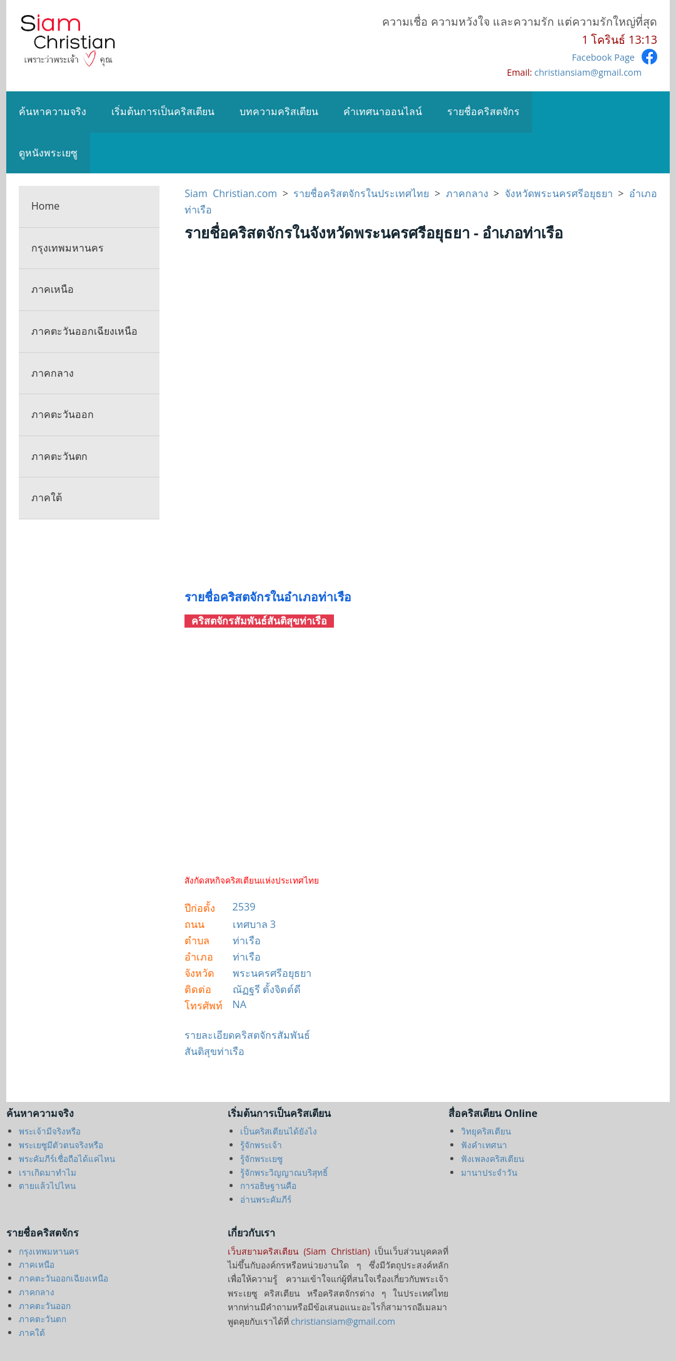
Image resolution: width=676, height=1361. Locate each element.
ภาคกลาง (52, 373)
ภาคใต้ (46, 497)
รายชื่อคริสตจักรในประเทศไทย (361, 193)
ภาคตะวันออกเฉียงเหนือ (84, 331)
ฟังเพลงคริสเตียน (492, 1159)
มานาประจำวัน (489, 1172)
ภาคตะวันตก (59, 456)
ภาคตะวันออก (62, 414)
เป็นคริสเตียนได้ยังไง (278, 1131)
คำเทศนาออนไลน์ (382, 111)
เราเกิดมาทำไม (47, 1172)
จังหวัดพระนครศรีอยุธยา (559, 193)
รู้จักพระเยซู (261, 1159)
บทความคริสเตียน (279, 111)
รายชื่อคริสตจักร (483, 111)
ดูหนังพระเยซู (48, 153)
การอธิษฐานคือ (268, 1185)
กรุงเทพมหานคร (67, 248)
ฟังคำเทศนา (484, 1145)
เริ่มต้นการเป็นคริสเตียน (162, 111)
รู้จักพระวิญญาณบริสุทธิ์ (284, 1172)
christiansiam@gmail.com (588, 72)
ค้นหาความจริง (52, 111)
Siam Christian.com (233, 193)
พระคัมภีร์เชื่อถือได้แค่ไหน (67, 1159)
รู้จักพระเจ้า (261, 1145)
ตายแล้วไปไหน (47, 1185)
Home (45, 206)
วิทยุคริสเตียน (486, 1131)
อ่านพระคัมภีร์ (265, 1199)
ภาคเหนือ (52, 289)
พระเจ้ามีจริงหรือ (50, 1131)
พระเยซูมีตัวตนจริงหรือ (61, 1145)
